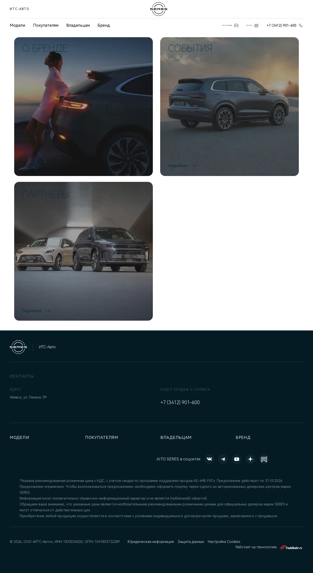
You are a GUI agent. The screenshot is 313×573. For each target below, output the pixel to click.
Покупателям (45, 25)
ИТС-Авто (20, 9)
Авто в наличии (206, 25)
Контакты (245, 25)
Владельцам (78, 25)
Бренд (104, 25)
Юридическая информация (150, 542)
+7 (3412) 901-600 (285, 25)
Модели (21, 437)
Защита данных (190, 542)
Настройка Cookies (223, 542)
